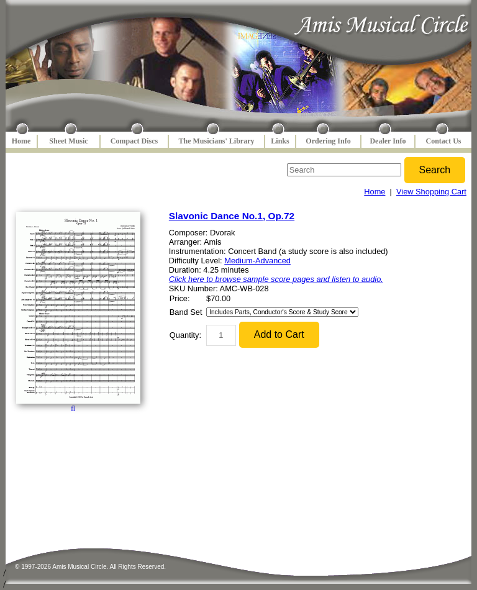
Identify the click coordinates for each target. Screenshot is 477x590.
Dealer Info (388, 141)
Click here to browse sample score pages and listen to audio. (276, 279)
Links (280, 141)
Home (21, 141)
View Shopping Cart (431, 191)
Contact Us (443, 141)
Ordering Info (328, 141)
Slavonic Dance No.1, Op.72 (231, 216)
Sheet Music (68, 141)
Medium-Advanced (257, 260)
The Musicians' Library (216, 141)
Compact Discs (134, 141)
